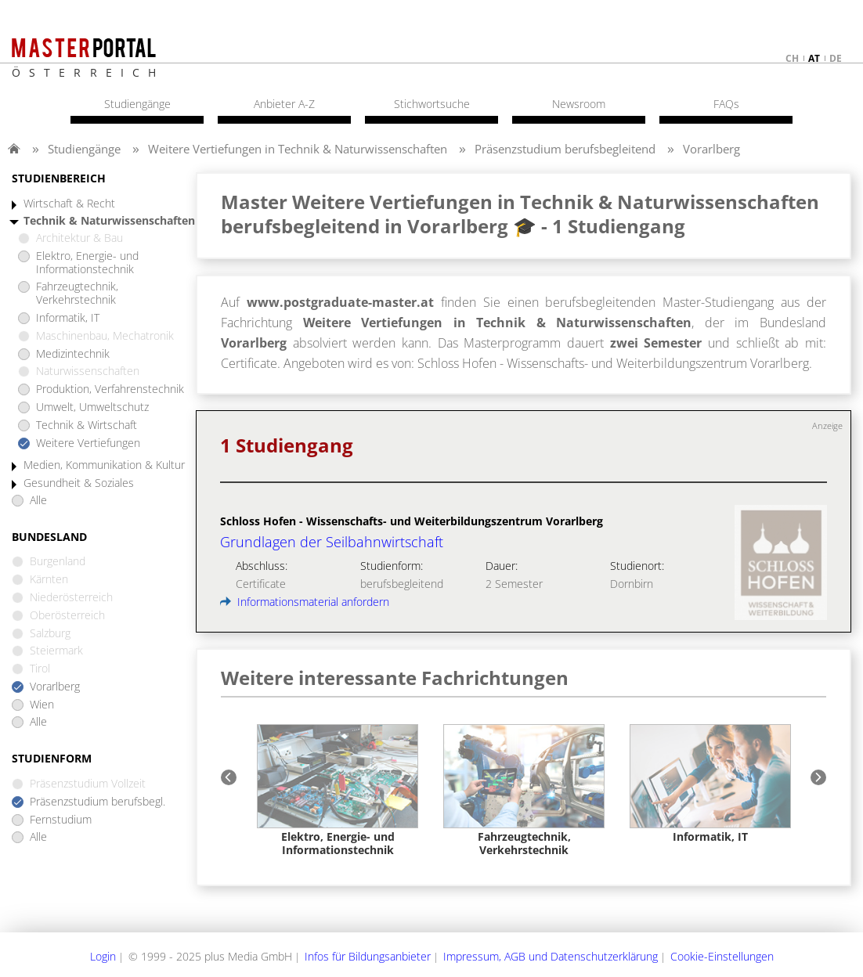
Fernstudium (61, 820)
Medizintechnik (73, 354)
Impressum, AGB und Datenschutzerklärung (550, 956)
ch (792, 58)
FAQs (726, 104)
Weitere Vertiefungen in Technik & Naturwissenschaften (297, 149)
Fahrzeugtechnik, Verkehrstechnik (77, 293)
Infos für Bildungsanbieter (368, 956)
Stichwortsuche (432, 104)
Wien (42, 705)
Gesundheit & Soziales (78, 483)
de (835, 58)
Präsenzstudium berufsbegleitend (565, 149)
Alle (38, 500)
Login (103, 956)
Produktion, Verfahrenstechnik (110, 389)
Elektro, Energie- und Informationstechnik (87, 263)
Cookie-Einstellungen (722, 956)
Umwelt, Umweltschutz (92, 407)
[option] (337, 790)
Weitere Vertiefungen (88, 443)
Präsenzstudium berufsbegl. (97, 802)
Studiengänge (84, 149)
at (814, 58)
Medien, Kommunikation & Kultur (104, 465)
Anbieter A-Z (284, 104)
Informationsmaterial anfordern (304, 601)
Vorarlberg (711, 149)
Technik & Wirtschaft (86, 425)
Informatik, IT (67, 318)
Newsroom (578, 104)
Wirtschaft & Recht (69, 204)
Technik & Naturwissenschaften (109, 221)
